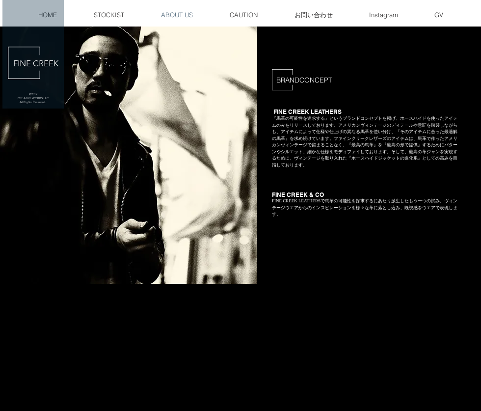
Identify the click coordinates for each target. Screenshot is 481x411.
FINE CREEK (35, 63)
